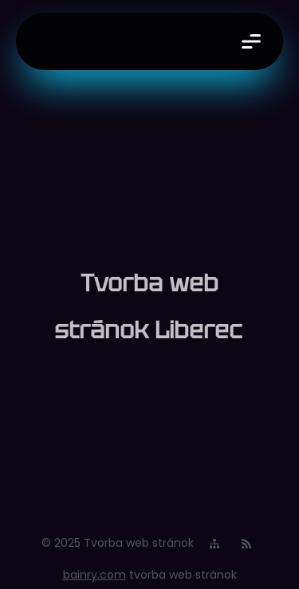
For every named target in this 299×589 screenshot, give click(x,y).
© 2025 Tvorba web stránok (117, 543)
